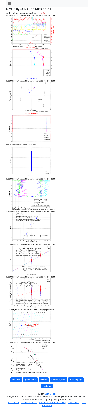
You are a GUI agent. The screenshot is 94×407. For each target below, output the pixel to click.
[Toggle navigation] (9, 3)
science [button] (43, 379)
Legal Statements (29, 402)
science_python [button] (58, 379)
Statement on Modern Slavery (52, 402)
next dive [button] (47, 386)
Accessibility (13, 402)
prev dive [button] (16, 379)
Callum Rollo (50, 393)
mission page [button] (76, 379)
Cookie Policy (74, 402)
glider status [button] (30, 379)
